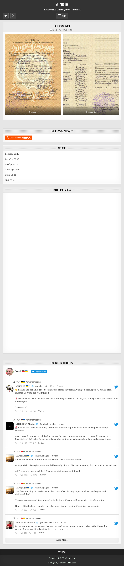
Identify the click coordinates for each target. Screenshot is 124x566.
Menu (64, 15)
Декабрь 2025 (12, 154)
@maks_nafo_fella (44, 386)
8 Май (64, 523)
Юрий (54, 30)
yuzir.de (62, 4)
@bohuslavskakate (49, 523)
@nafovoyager (42, 456)
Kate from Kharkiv (25, 522)
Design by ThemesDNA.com (62, 563)
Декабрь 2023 (12, 159)
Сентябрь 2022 (12, 169)
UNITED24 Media (25, 424)
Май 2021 (10, 180)
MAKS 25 (23, 386)
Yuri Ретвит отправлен (28, 382)
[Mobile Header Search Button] (13, 15)
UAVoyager (22, 456)
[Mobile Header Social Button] (6, 15)
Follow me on (20, 138)
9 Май (60, 386)
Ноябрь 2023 (11, 164)
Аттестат (62, 25)
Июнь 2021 (10, 175)
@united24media (48, 424)
